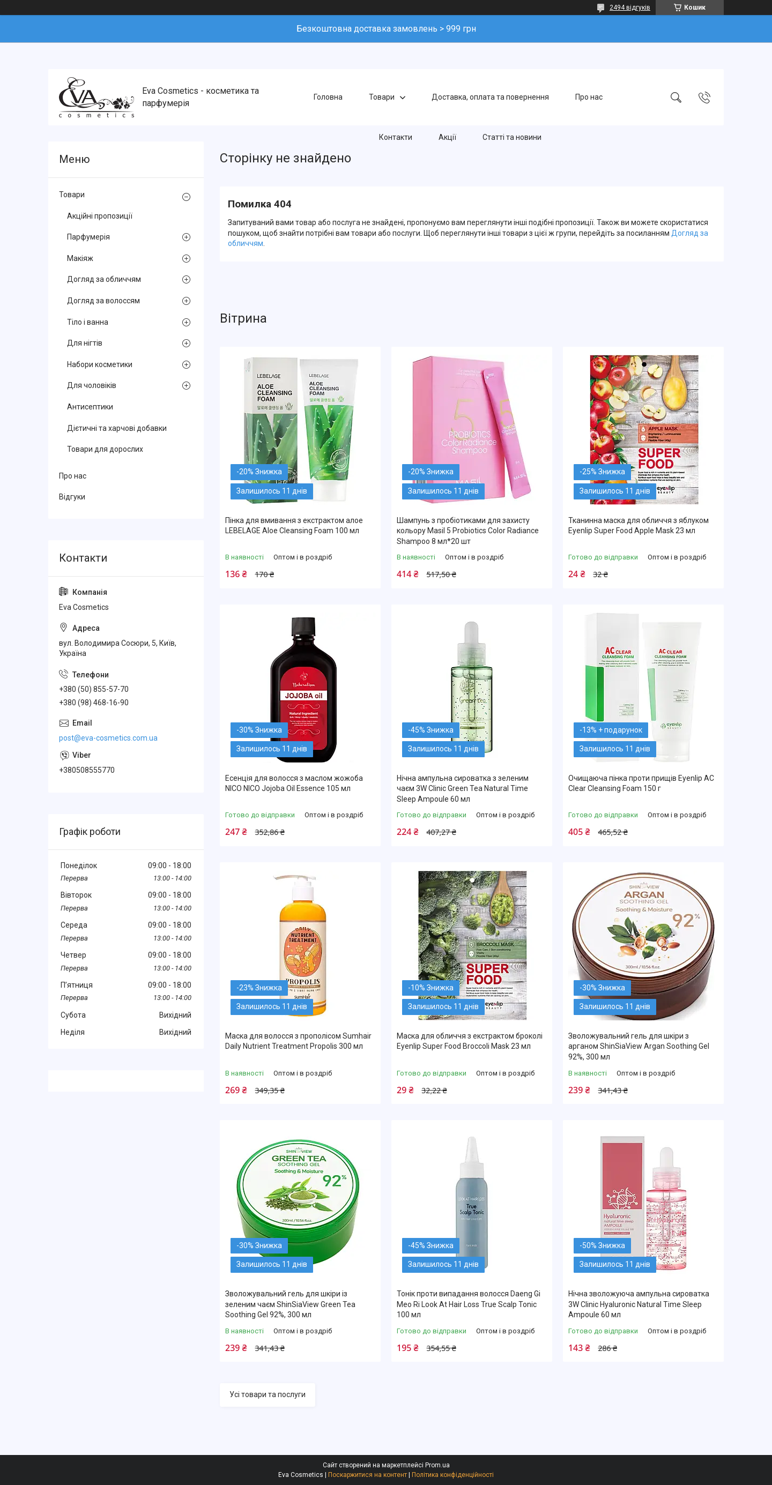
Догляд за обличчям (104, 279)
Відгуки (72, 496)
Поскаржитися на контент (367, 1475)
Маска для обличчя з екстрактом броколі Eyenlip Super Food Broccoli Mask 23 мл (470, 1041)
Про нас (589, 97)
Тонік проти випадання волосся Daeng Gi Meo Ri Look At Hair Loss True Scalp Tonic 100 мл (468, 1304)
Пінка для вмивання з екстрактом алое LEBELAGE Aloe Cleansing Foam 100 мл (294, 525)
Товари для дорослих (105, 449)
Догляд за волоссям (103, 300)
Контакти (395, 137)
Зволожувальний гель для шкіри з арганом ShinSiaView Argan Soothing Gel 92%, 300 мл (638, 1046)
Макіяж (80, 258)
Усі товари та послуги (267, 1394)
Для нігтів (84, 343)
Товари (382, 97)
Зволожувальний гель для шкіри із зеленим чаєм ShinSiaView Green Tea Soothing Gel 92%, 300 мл (290, 1304)
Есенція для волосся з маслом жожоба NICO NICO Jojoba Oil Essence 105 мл (294, 783)
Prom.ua (437, 1465)
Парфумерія (88, 237)
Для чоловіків (91, 385)
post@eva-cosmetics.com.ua (108, 738)
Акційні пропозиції (99, 216)
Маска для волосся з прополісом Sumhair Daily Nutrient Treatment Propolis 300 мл (298, 1041)
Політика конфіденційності (453, 1475)
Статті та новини (511, 137)
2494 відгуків (630, 7)
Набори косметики (99, 364)
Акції (447, 137)
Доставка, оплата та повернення (490, 97)
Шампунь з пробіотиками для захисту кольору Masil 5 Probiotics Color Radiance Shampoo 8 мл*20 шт (468, 531)
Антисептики (90, 406)
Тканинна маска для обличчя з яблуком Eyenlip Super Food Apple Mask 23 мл (638, 525)
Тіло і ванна (87, 322)
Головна (328, 97)
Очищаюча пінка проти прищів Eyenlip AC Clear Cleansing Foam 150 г (641, 783)
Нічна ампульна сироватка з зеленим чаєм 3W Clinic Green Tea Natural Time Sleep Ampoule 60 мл (463, 788)
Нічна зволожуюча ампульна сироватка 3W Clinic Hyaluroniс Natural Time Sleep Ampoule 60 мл (638, 1304)
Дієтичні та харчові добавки (117, 428)
